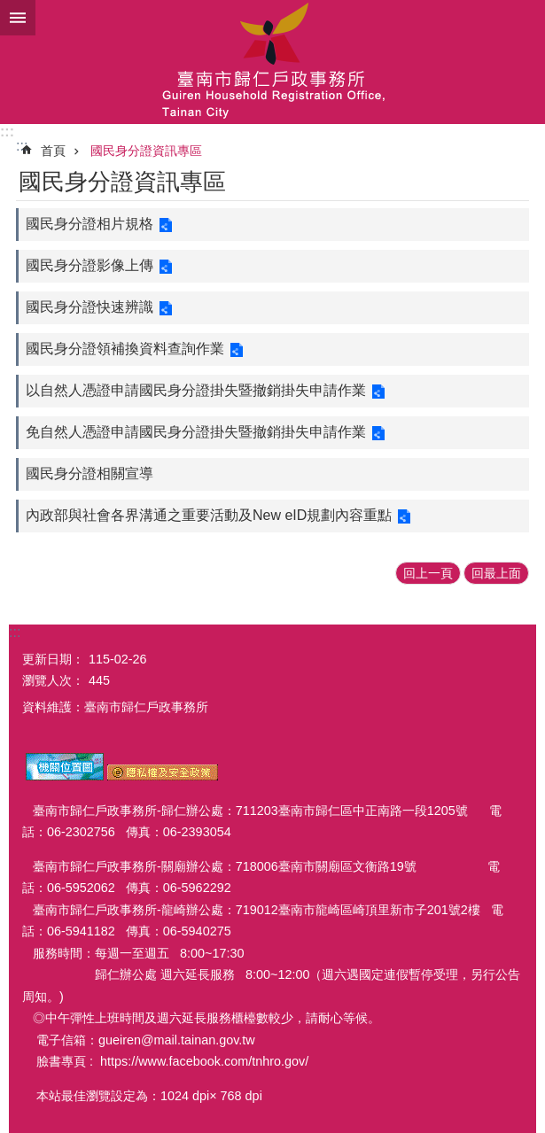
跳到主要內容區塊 (9, 9)
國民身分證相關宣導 (89, 473)
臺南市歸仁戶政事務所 (272, 62)
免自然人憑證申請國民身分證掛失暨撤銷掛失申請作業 (196, 431)
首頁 (53, 151)
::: (7, 131)
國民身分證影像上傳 (89, 265)
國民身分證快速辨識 (89, 306)
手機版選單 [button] (17, 17)
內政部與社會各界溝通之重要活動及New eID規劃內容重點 (209, 515)
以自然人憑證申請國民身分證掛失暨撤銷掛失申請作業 (196, 390)
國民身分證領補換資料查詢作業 (125, 348)
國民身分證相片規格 (89, 223)
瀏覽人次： (53, 680)
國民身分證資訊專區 (146, 151)
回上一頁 (428, 573)
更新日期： (53, 659)
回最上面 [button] (496, 573)
